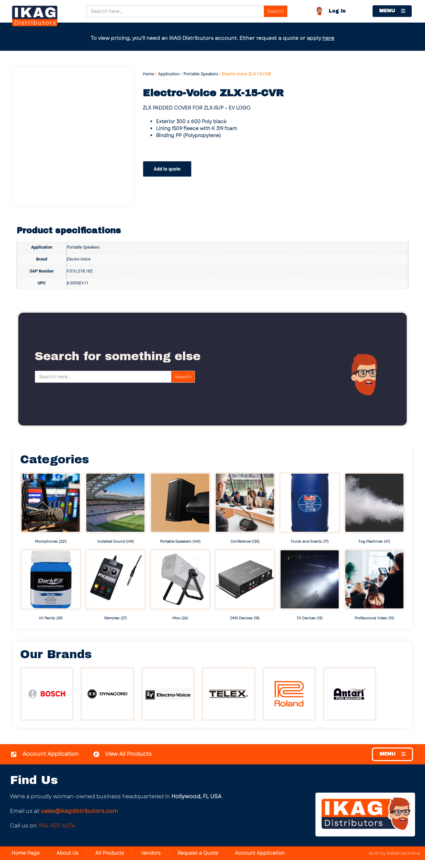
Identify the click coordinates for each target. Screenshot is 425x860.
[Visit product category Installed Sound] (115, 508)
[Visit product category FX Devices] (309, 585)
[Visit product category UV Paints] (50, 585)
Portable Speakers (201, 73)
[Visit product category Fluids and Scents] (309, 508)
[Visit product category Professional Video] (374, 585)
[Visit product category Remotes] (115, 585)
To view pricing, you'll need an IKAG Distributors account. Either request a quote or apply (212, 38)
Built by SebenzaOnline (394, 853)
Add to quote (167, 169)
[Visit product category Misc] (180, 585)
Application (169, 73)
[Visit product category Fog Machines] (374, 508)
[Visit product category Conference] (245, 508)
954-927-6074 (56, 825)
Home (148, 73)
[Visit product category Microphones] (50, 508)
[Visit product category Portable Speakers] (180, 508)
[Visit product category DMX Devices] (245, 585)
